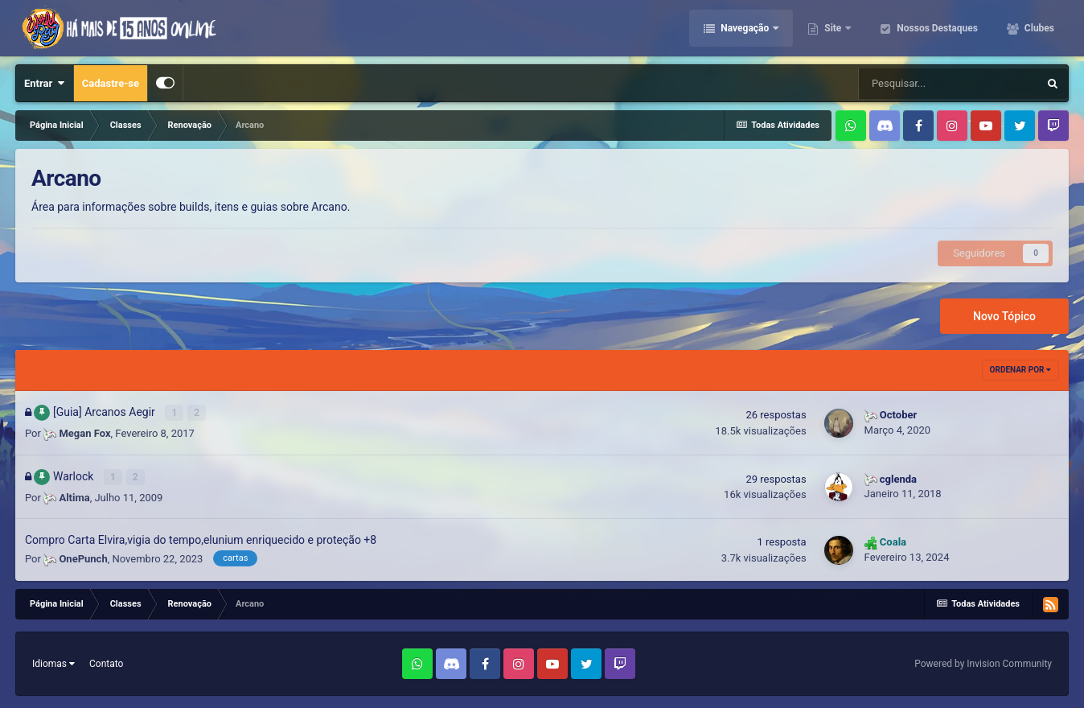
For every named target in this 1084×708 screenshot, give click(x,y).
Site (833, 28)
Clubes (1038, 28)
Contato (106, 663)
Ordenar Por (1020, 369)
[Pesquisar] (948, 83)
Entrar (44, 83)
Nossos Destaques (936, 28)
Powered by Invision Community (983, 663)
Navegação (744, 28)
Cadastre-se (110, 83)
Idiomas (53, 663)
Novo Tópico (1004, 316)
